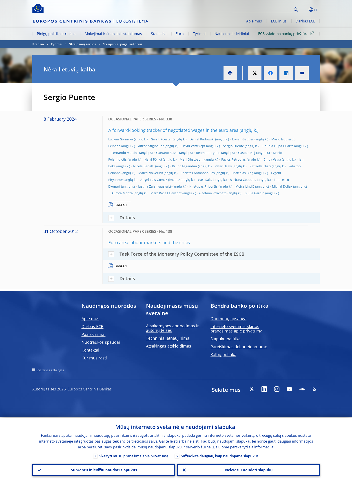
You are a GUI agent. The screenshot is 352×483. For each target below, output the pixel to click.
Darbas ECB (305, 21)
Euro (180, 33)
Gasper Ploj (246, 153)
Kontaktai (90, 350)
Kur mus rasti (94, 358)
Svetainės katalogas (50, 370)
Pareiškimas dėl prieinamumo (238, 346)
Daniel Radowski (202, 139)
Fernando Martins (124, 153)
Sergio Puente (233, 146)
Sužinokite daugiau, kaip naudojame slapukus (220, 455)
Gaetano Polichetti (213, 193)
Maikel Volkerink (150, 173)
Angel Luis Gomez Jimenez (160, 179)
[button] (304, 9)
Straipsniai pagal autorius (122, 44)
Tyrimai (199, 33)
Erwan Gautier (243, 139)
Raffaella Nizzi (260, 166)
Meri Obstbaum (192, 159)
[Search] (269, 9)
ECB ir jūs (279, 21)
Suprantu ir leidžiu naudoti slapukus (104, 469)
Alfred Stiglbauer (151, 146)
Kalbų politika (223, 354)
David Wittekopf (193, 146)
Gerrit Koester (161, 139)
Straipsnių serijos (82, 44)
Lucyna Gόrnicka (120, 139)
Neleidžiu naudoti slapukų (248, 469)
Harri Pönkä (153, 159)
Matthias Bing (242, 173)
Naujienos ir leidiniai (232, 33)
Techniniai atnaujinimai (168, 338)
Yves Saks (205, 179)
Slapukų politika (225, 338)
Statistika (158, 33)
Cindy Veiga (272, 159)
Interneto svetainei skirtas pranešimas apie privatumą (236, 329)
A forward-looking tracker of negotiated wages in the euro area (173, 130)
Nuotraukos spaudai (101, 342)
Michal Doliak (282, 186)
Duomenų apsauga (228, 318)
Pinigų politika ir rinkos (56, 33)
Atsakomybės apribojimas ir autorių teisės (172, 328)
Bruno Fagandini (184, 166)
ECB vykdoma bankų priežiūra (286, 33)
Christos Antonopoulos (198, 173)
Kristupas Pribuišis (203, 186)
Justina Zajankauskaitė (155, 186)
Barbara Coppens (243, 179)
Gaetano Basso (167, 153)
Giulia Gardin (254, 193)
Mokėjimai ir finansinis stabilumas (113, 33)
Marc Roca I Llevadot (166, 193)
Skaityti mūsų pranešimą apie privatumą (133, 455)
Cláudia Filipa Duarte (277, 146)
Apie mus (254, 21)
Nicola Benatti (143, 166)
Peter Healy (223, 166)
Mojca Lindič (244, 186)
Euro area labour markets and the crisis (149, 242)
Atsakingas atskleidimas (168, 346)
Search (296, 9)
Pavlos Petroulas (233, 159)
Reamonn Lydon (208, 153)
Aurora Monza (122, 193)
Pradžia (38, 44)
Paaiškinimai (94, 334)
